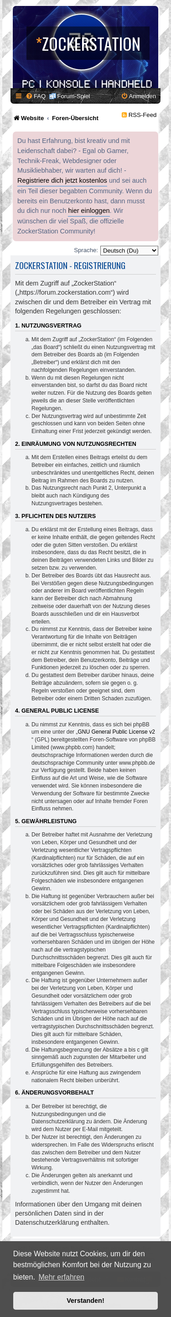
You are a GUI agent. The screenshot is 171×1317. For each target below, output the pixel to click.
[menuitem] (36, 96)
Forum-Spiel (73, 96)
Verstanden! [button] (85, 1300)
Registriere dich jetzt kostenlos (62, 180)
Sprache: (86, 250)
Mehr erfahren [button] (61, 1277)
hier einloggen (88, 210)
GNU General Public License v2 (116, 732)
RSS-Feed (143, 114)
